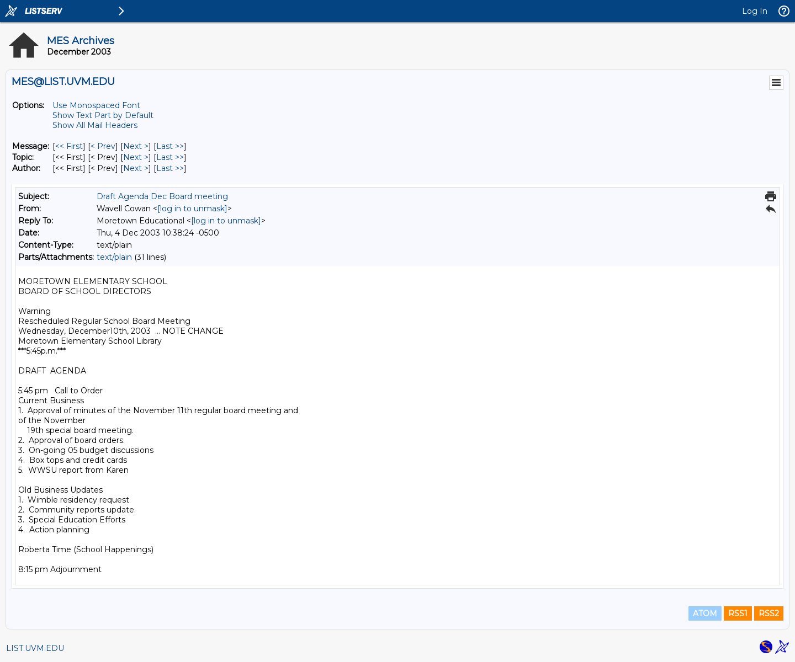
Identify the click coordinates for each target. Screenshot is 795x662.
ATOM (705, 613)
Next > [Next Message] (136, 146)
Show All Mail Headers (94, 125)
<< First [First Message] (69, 146)
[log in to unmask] (192, 208)
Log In (754, 11)
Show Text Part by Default (102, 115)
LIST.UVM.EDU (35, 648)
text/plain (114, 257)
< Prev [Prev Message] (103, 146)
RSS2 (769, 613)
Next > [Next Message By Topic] (136, 157)
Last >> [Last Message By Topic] (170, 157)
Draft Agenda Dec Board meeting (162, 196)
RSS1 (738, 613)
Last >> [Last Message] (170, 146)
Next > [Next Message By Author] (136, 168)
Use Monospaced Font (96, 105)
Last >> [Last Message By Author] (170, 168)
